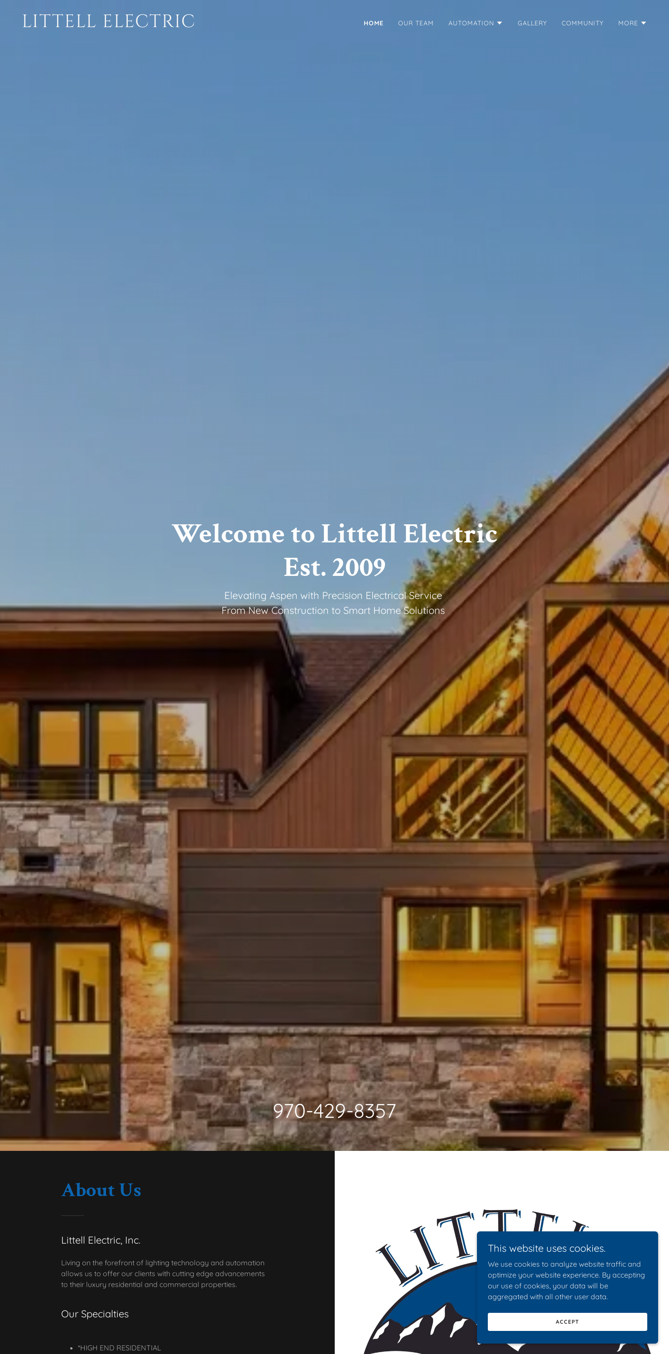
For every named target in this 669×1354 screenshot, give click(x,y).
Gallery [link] (532, 23)
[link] (174, 24)
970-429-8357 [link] (334, 1110)
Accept (567, 1321)
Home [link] (374, 23)
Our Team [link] (416, 23)
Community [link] (583, 23)
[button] (475, 23)
